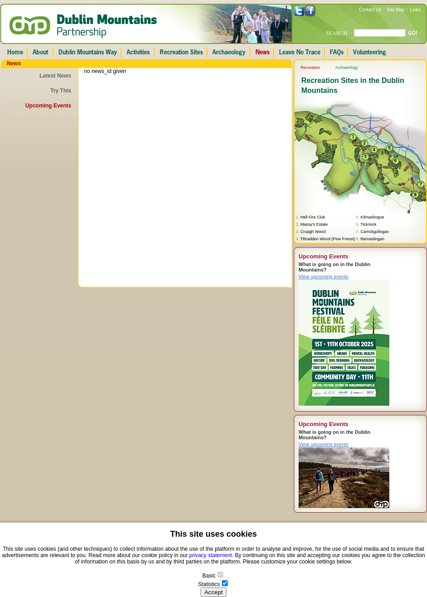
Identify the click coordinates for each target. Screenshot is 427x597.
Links (415, 9)
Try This (60, 90)
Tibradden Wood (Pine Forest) (327, 239)
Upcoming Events (48, 105)
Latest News (55, 76)
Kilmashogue (372, 217)
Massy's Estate (314, 224)
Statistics (209, 584)
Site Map (395, 9)
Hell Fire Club (312, 217)
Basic (209, 576)
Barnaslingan (372, 239)
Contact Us (370, 9)
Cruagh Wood (312, 231)
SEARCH (336, 33)
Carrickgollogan (374, 231)
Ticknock (368, 224)
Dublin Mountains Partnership (83, 26)
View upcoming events (323, 276)
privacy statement (210, 555)
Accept (213, 592)
